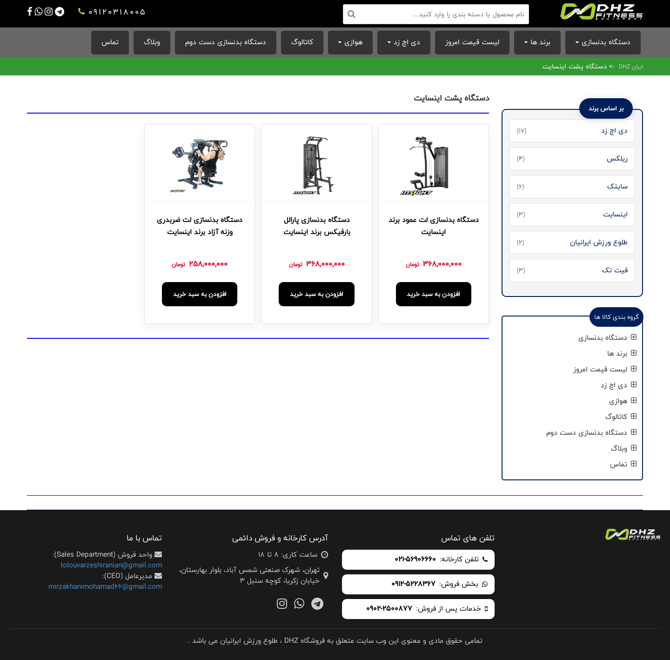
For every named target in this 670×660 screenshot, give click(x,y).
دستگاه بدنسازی (606, 42)
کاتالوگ (302, 42)
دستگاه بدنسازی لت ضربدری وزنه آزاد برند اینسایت (199, 226)
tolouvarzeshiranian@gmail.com (111, 565)
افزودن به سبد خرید (433, 294)
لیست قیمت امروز (472, 42)
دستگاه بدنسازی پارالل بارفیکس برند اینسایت (316, 226)
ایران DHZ (631, 66)
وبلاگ (152, 42)
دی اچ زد (407, 42)
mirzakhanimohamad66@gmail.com (105, 586)
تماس (110, 42)
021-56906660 (415, 559)
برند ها (540, 42)
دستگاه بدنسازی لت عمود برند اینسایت (434, 226)
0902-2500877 (389, 609)
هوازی (353, 42)
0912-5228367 (413, 584)
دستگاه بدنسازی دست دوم (225, 42)
